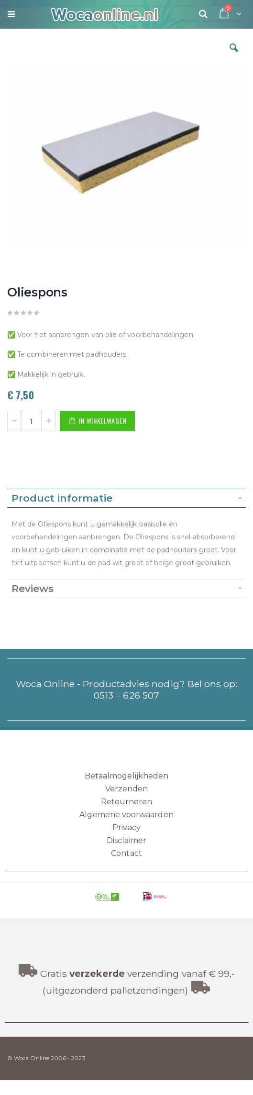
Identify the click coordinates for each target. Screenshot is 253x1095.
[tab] (126, 498)
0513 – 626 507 (126, 695)
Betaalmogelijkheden (126, 775)
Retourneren (127, 801)
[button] (234, 55)
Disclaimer (126, 840)
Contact (126, 853)
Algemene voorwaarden (126, 814)
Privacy (126, 827)
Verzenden (126, 788)
